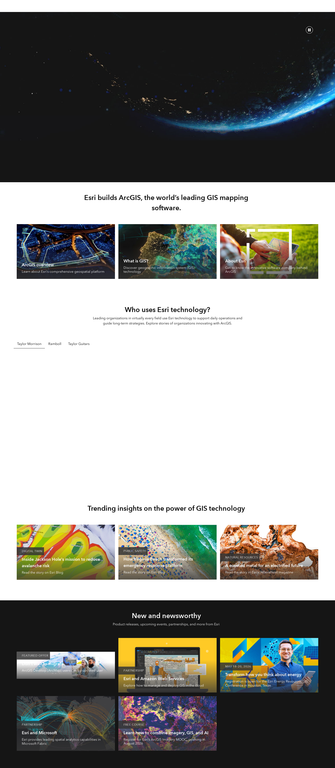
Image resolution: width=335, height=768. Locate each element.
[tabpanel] (167, 420)
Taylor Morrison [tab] (29, 344)
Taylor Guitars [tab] (79, 344)
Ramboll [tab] (54, 344)
